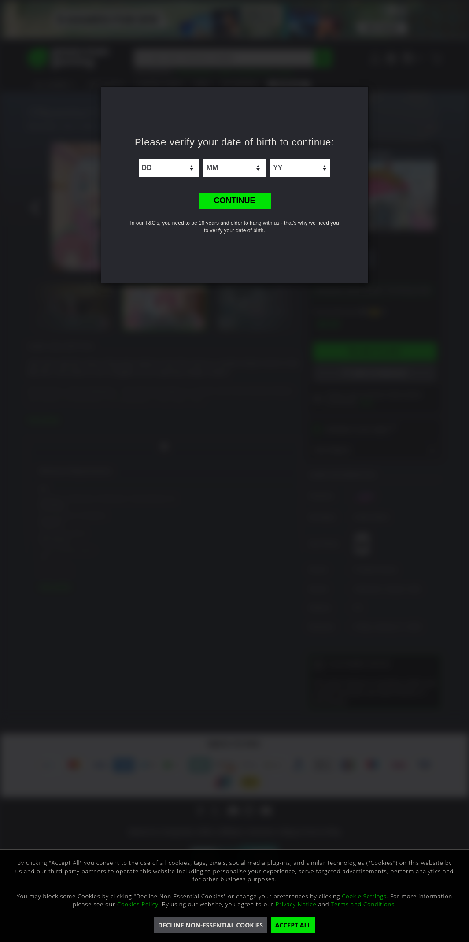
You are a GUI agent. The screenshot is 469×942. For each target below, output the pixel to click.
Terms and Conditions (362, 904)
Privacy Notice (296, 904)
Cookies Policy (138, 904)
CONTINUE (234, 200)
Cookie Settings (364, 896)
